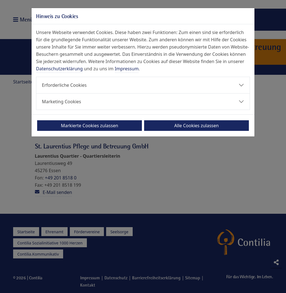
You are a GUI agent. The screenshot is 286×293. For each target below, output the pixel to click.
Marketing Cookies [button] (61, 102)
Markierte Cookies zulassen (89, 126)
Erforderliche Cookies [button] (64, 85)
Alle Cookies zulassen (196, 126)
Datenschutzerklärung (59, 69)
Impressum (127, 69)
